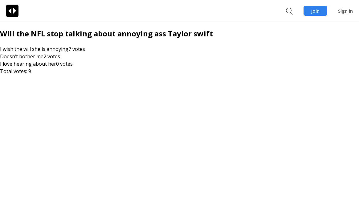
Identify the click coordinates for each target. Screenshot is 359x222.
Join (315, 11)
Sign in (345, 11)
